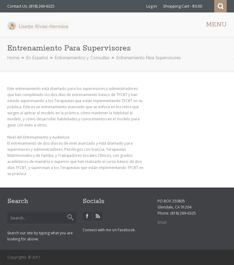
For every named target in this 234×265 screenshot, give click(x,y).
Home (13, 57)
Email (162, 222)
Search (220, 6)
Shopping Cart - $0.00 (182, 6)
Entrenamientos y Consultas (82, 57)
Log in (151, 6)
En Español (37, 57)
